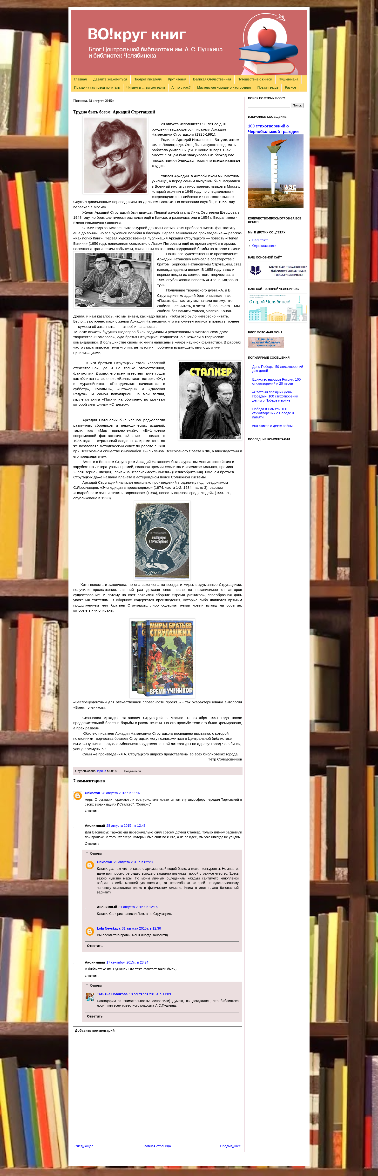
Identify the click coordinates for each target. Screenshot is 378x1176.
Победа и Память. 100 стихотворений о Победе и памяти (273, 413)
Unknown (92, 793)
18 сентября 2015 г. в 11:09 (150, 994)
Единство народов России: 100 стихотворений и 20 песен (276, 381)
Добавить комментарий (95, 1030)
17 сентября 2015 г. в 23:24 (127, 962)
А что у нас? (181, 87)
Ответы (95, 853)
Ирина (101, 771)
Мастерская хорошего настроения (224, 87)
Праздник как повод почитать (97, 87)
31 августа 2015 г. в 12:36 (141, 928)
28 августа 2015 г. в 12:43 (126, 825)
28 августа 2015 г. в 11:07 (121, 793)
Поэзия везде (267, 87)
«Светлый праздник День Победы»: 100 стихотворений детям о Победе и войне (275, 396)
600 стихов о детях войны (272, 426)
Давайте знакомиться (110, 79)
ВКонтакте (260, 240)
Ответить (92, 811)
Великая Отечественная (212, 79)
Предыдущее (230, 1146)
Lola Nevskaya (108, 928)
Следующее (83, 1146)
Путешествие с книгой (254, 79)
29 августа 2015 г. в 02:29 (133, 862)
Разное (290, 87)
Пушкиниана (288, 79)
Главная (80, 79)
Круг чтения (177, 79)
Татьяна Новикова (112, 994)
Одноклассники (264, 246)
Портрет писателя (148, 79)
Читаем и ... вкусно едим (145, 87)
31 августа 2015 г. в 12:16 (138, 907)
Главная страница (157, 1146)
